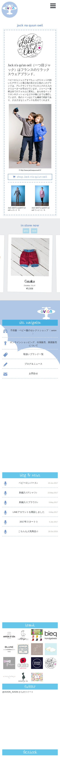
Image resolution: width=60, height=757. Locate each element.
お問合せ (20, 374)
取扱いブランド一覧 (23, 355)
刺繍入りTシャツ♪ (30, 409)
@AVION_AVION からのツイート (17, 540)
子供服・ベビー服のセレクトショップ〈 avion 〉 (29, 332)
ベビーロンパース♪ (30, 399)
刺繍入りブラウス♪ (30, 419)
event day (12, 742)
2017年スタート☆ (30, 438)
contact (30, 673)
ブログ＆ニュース (22, 364)
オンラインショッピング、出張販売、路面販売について (29, 344)
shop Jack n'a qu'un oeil (29, 176)
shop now (30, 681)
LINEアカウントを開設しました (30, 429)
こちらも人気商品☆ (30, 448)
